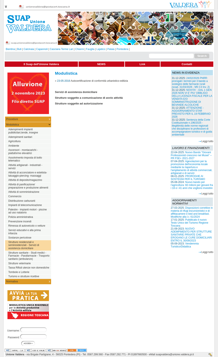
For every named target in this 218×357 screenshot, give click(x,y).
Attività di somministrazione (23, 191)
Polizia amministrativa (20, 217)
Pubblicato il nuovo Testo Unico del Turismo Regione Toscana (189, 222)
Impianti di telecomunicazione (25, 205)
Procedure (12, 119)
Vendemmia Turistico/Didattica (185, 245)
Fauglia (90, 49)
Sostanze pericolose (19, 237)
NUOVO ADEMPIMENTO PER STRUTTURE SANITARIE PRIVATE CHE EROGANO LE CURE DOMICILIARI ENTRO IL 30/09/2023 (191, 234)
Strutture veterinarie (19, 263)
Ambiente (13, 145)
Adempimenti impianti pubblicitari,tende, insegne (23, 131)
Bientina (10, 49)
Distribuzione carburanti (21, 200)
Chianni (79, 49)
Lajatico (100, 49)
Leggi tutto (207, 141)
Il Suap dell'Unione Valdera (41, 64)
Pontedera (122, 49)
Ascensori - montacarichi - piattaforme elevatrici (23, 152)
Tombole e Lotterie (18, 272)
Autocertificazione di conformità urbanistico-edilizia (99, 80)
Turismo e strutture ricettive (23, 276)
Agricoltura (14, 141)
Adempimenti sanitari (20, 137)
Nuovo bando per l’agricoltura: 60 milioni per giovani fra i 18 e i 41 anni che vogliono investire (192, 185)
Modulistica (12, 124)
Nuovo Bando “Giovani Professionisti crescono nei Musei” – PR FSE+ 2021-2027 (191, 155)
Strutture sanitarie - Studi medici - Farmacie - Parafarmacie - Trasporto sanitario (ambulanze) (28, 255)
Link (142, 64)
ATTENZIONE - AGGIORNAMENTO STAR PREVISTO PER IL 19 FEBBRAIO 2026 (191, 112)
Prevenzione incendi (19, 221)
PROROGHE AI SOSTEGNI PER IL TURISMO (188, 178)
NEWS (101, 64)
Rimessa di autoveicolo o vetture (26, 225)
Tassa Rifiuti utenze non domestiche (28, 267)
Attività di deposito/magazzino (25, 179)
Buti (19, 49)
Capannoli (42, 49)
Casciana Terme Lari (61, 49)
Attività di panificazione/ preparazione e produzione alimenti (28, 186)
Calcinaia (29, 49)
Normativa (12, 281)
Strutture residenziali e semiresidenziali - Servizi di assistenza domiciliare (23, 245)
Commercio (14, 196)
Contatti (187, 64)
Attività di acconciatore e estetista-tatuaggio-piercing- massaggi (27, 174)
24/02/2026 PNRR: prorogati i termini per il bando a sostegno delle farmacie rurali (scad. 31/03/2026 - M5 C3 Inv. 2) (191, 83)
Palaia (110, 49)
